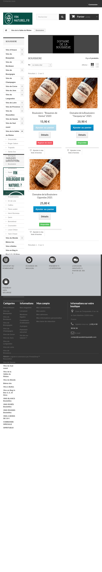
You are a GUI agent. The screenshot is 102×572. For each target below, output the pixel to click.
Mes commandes (43, 435)
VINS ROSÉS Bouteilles (11, 268)
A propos (23, 454)
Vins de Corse (11, 86)
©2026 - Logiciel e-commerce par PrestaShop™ (21, 565)
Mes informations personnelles (49, 446)
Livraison (23, 439)
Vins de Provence (13, 107)
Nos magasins (25, 435)
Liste (97, 65)
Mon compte (43, 430)
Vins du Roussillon (10, 113)
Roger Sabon (12, 143)
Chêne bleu (12, 180)
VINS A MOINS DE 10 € (12, 285)
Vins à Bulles (11, 246)
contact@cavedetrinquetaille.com (83, 465)
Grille (92, 65)
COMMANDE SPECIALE (11, 293)
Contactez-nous (9, 1)
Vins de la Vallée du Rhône (12, 133)
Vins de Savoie (12, 119)
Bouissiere (11, 164)
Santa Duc (11, 152)
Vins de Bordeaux (10, 64)
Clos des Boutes (10, 191)
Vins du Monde (12, 238)
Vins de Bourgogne (10, 72)
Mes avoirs (40, 439)
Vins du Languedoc (10, 97)
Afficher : (85, 65)
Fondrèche (11, 176)
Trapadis (11, 148)
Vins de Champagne (11, 80)
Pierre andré (12, 209)
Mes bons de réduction (45, 449)
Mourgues (11, 156)
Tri (29, 65)
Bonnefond (11, 221)
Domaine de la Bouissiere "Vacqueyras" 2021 (82, 114)
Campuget (11, 185)
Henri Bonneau (13, 213)
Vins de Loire (11, 103)
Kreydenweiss (13, 197)
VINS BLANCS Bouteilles (11, 260)
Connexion (93, 5)
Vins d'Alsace (11, 50)
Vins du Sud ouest (11, 125)
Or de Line (11, 201)
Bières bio (10, 242)
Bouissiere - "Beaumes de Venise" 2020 (44, 114)
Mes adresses (42, 442)
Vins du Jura (11, 90)
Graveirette (11, 139)
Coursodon (11, 226)
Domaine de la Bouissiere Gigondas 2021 (44, 196)
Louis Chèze (12, 230)
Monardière (12, 168)
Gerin (9, 217)
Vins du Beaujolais (10, 56)
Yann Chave (12, 234)
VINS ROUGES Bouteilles (12, 277)
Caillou (10, 205)
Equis (9, 172)
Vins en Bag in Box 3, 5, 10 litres (13, 252)
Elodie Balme (12, 160)
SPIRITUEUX (11, 299)
